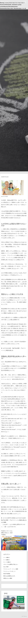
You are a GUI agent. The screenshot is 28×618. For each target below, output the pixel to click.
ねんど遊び (6, 566)
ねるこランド (4, 1)
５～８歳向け (6, 559)
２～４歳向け (6, 557)
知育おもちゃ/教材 (7, 578)
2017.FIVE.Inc (24, 616)
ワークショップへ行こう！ (9, 571)
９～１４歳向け (7, 562)
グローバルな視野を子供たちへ (10, 564)
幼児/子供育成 (6, 573)
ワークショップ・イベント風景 (10, 569)
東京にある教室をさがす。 (9, 576)
